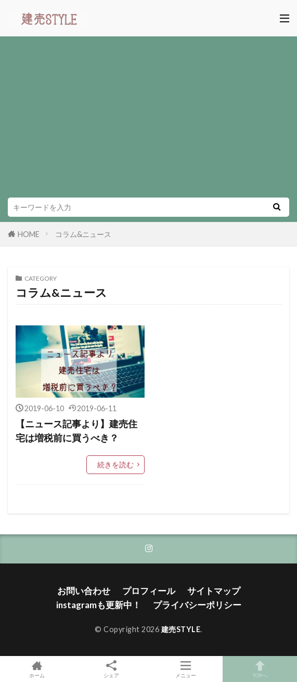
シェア (111, 669)
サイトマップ (213, 590)
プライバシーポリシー (197, 604)
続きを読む (115, 464)
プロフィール (148, 590)
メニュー (186, 669)
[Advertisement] (148, 119)
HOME (29, 234)
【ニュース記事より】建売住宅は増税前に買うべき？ (76, 430)
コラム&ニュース (83, 234)
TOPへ (260, 669)
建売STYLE (181, 629)
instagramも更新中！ (98, 604)
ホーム (37, 669)
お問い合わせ (83, 590)
